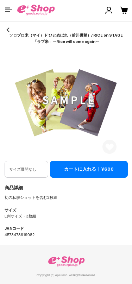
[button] (9, 10)
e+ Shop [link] (66, 261)
